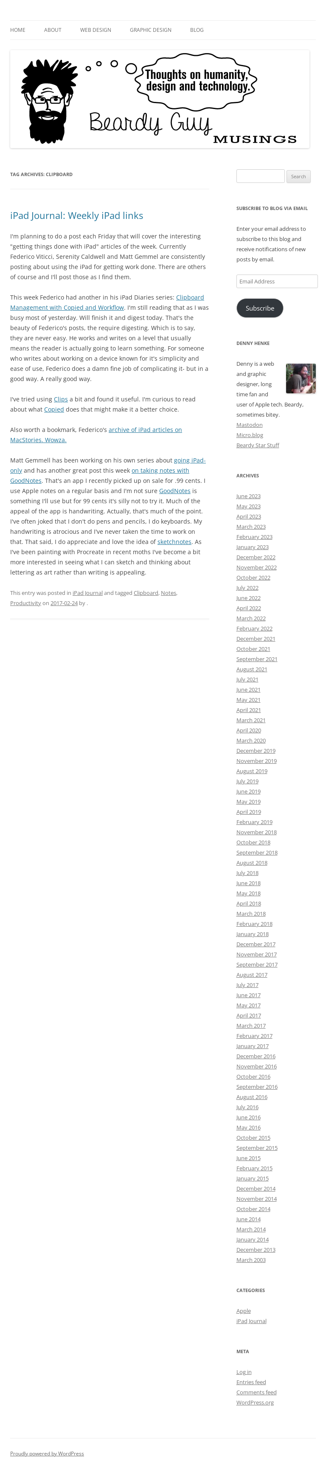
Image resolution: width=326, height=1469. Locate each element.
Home (17, 30)
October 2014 (253, 1209)
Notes (168, 593)
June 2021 (248, 689)
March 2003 (251, 1260)
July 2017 (247, 985)
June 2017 (248, 995)
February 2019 (254, 822)
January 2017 (252, 1046)
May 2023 (248, 506)
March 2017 (251, 1025)
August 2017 (251, 974)
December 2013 (255, 1249)
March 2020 (251, 740)
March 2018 (251, 913)
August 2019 (251, 771)
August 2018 (251, 862)
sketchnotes (174, 542)
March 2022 (251, 618)
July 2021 (247, 679)
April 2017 (248, 1015)
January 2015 (252, 1178)
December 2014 (255, 1188)
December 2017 (255, 944)
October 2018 (253, 842)
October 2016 (253, 1076)
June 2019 (248, 791)
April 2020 (248, 730)
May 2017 (248, 1005)
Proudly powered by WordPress (47, 1453)
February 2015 (254, 1168)
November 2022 (256, 567)
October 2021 (253, 649)
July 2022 (247, 588)
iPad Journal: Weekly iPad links (76, 215)
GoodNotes (175, 491)
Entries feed (251, 1382)
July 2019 (247, 781)
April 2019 (248, 812)
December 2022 (255, 557)
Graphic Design (150, 30)
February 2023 (254, 537)
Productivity (25, 603)
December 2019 (255, 750)
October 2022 (253, 577)
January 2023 (252, 547)
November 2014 (256, 1199)
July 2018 (247, 873)
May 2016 (248, 1127)
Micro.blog (249, 435)
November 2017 (256, 954)
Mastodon (249, 425)
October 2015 (253, 1137)
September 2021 (257, 659)
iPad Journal (88, 593)
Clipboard (146, 593)
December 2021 (255, 638)
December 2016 (255, 1056)
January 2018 (252, 934)
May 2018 (248, 893)
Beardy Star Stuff (257, 445)
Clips (61, 399)
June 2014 (248, 1219)
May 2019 (248, 801)
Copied (54, 409)
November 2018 (256, 832)
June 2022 (248, 598)
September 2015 (257, 1148)
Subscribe (260, 308)
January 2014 (252, 1239)
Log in (244, 1372)
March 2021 (251, 720)
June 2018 (248, 883)
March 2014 (251, 1229)
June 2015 (248, 1158)
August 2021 (251, 669)
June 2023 (248, 496)
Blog (197, 30)
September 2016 (257, 1087)
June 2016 (248, 1117)
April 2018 (248, 903)
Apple (243, 1311)
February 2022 (254, 628)
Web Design (95, 30)
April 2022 (248, 608)
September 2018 (257, 852)
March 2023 (251, 526)
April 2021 (248, 710)
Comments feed (256, 1392)
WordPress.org (255, 1402)
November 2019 (256, 761)
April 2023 (248, 516)
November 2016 (256, 1066)
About (53, 30)
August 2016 (251, 1097)
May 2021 (248, 700)
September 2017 (257, 964)
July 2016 (247, 1107)
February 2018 (254, 924)
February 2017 (254, 1036)
